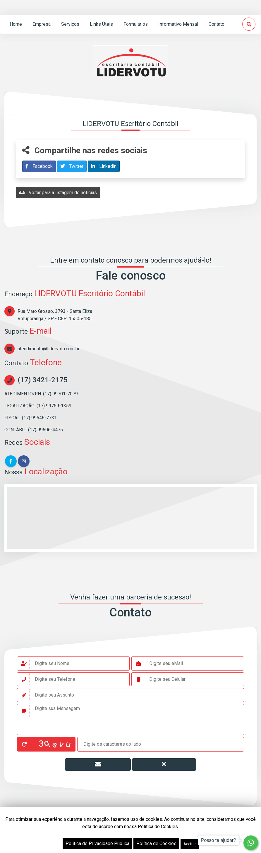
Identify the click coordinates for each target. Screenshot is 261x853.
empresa (41, 24)
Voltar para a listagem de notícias (58, 192)
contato (216, 24)
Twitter (71, 166)
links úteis (101, 24)
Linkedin (103, 166)
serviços (70, 24)
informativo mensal (178, 24)
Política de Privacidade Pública (97, 843)
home (16, 24)
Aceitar (189, 844)
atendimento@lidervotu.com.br (49, 348)
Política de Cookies (156, 843)
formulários (135, 24)
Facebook (39, 166)
